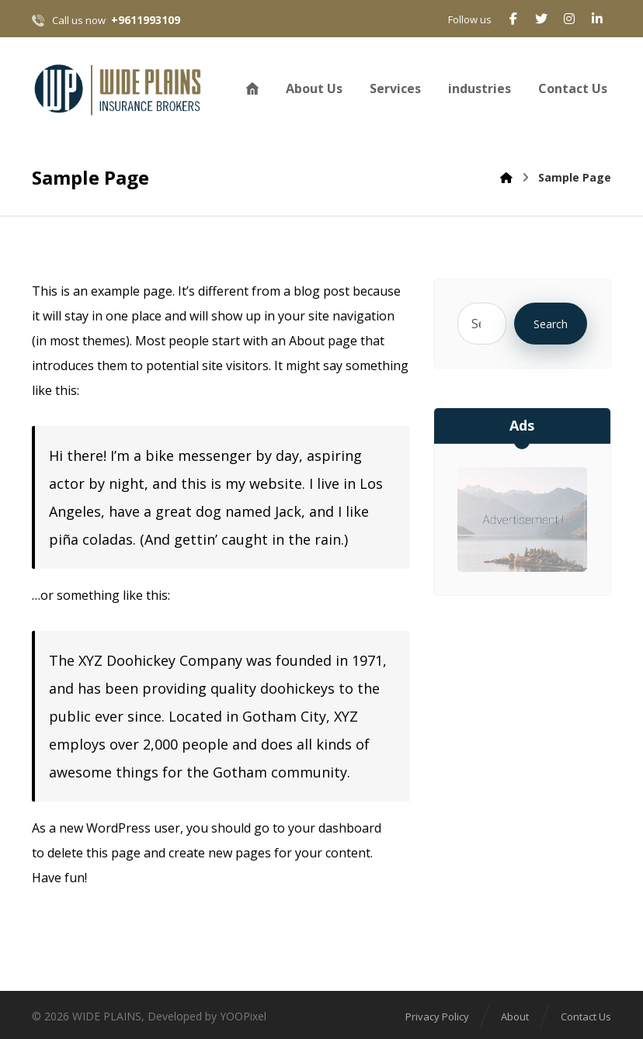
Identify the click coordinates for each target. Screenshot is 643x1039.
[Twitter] (541, 18)
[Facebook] (513, 18)
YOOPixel (243, 1016)
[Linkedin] (597, 18)
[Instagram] (569, 18)
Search (551, 324)
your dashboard (334, 827)
